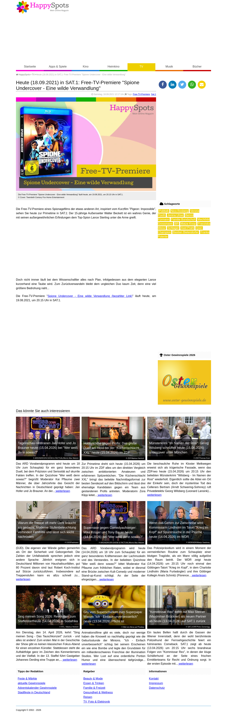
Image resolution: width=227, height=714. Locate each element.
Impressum (156, 683)
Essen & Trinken (93, 683)
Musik (169, 66)
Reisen (87, 697)
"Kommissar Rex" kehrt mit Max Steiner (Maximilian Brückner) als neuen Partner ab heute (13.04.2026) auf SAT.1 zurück (177, 616)
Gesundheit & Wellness (98, 692)
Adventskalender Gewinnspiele (37, 687)
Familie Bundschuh (183, 219)
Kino (85, 66)
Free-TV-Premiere (141, 94)
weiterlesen (62, 491)
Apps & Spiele (58, 66)
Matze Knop (188, 223)
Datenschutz (157, 687)
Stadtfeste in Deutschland (34, 692)
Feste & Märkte (27, 678)
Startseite (30, 66)
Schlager (173, 227)
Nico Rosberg (179, 210)
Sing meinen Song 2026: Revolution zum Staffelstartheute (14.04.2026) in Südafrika (48, 619)
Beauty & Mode (93, 678)
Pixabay (141, 627)
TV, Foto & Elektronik (96, 701)
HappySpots (23, 74)
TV (141, 66)
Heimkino (114, 66)
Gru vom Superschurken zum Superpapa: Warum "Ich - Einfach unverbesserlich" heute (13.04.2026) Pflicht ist (113, 616)
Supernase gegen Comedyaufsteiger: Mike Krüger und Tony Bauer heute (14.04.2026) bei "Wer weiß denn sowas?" (113, 532)
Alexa (132, 627)
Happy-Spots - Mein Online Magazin (42, 7)
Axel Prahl (187, 227)
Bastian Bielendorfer (185, 232)
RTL (63, 627)
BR (177, 223)
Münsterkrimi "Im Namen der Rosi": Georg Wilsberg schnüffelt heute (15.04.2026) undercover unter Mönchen (179, 447)
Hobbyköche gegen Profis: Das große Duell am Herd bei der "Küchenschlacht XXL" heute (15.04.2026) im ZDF (111, 448)
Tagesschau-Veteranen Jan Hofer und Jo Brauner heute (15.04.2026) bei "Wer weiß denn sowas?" (48, 447)
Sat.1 (153, 94)
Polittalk (164, 210)
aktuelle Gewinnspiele (31, 683)
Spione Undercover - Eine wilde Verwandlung (79, 296)
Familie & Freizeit (94, 687)
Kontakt (154, 678)
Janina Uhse (175, 215)
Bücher (197, 66)
